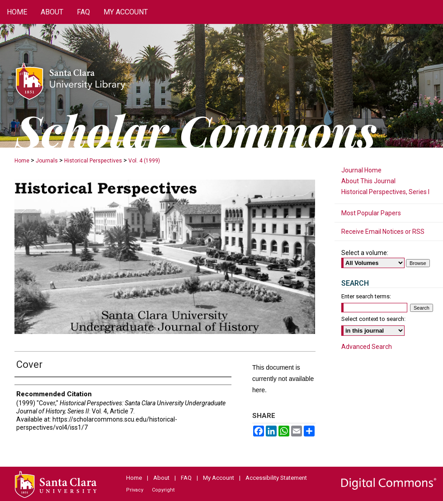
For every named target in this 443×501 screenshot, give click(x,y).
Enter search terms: (366, 296)
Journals (47, 161)
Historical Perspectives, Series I (385, 191)
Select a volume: (364, 252)
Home (21, 161)
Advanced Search (366, 346)
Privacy (134, 490)
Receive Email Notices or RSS (382, 231)
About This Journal (368, 181)
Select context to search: (373, 318)
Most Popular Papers (371, 213)
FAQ (186, 477)
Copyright (163, 490)
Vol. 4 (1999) (144, 161)
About (161, 477)
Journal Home (361, 170)
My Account (218, 477)
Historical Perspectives (93, 161)
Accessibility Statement (276, 477)
